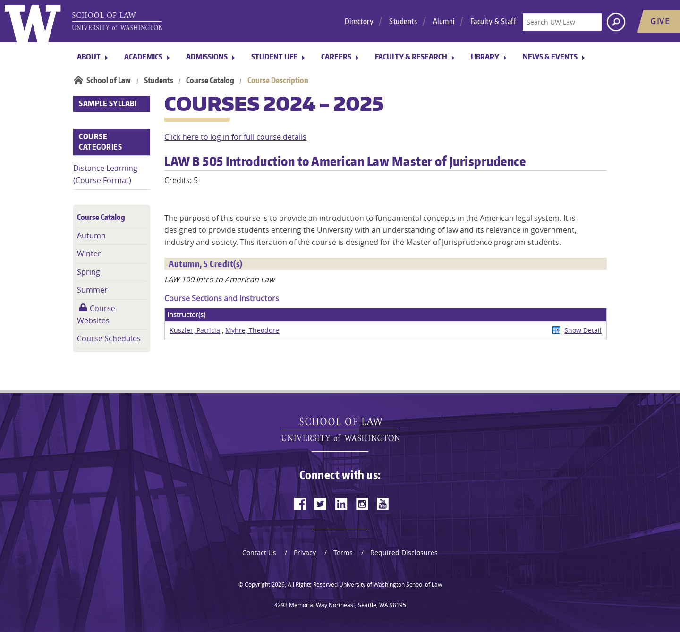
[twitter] (320, 503)
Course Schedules (109, 338)
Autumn (91, 235)
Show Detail (583, 330)
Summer (92, 290)
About (89, 56)
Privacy (305, 552)
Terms (343, 552)
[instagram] (362, 503)
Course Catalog (210, 80)
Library (485, 56)
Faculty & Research (411, 56)
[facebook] (300, 503)
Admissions (207, 56)
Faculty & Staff (493, 21)
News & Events (550, 56)
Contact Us (259, 552)
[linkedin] (341, 503)
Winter (89, 253)
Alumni (444, 21)
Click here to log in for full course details (235, 137)
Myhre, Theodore (252, 330)
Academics (143, 56)
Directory (359, 21)
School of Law (108, 80)
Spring (88, 272)
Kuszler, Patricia (195, 330)
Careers (336, 56)
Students (403, 21)
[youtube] (383, 503)
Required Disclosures (404, 552)
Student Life (274, 56)
